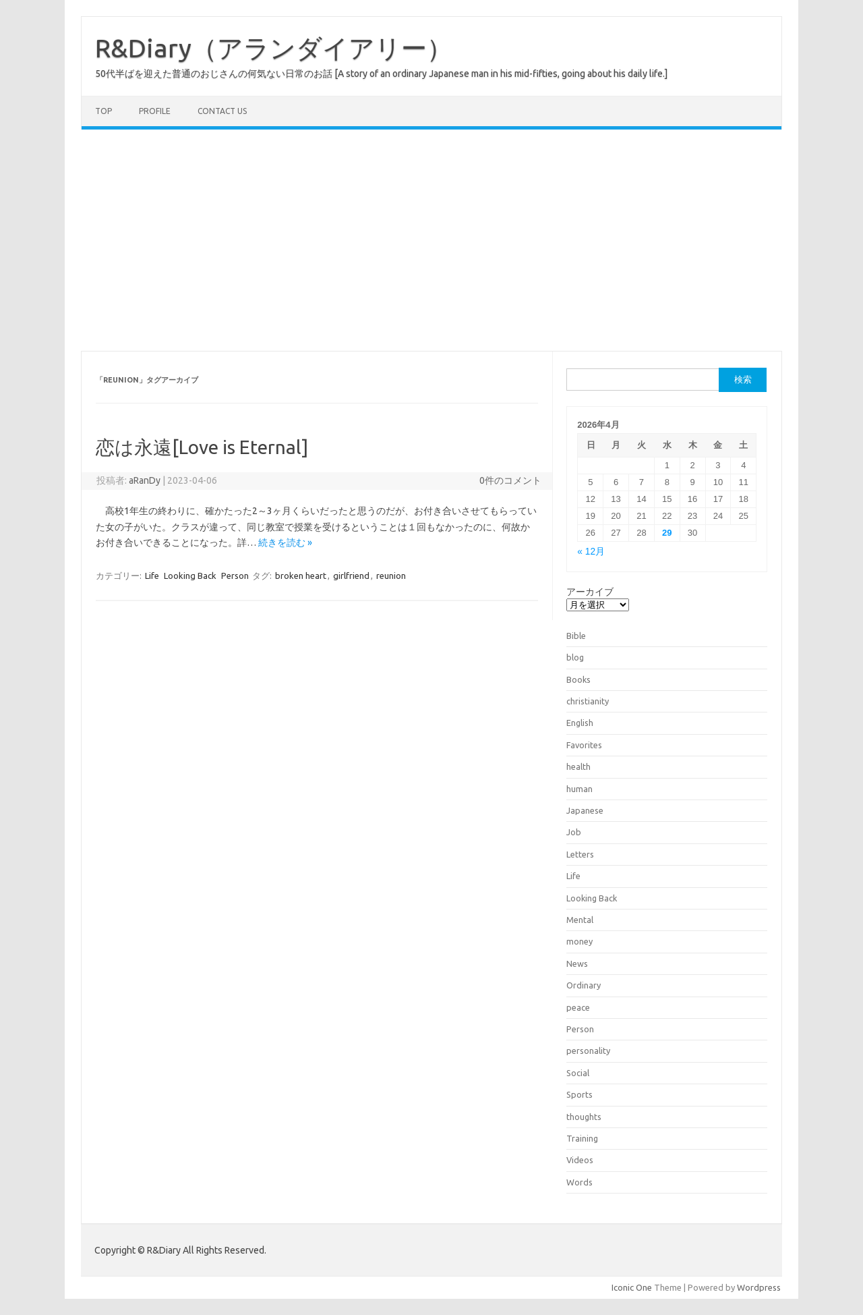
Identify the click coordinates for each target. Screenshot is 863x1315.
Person (235, 575)
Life (152, 575)
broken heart (300, 575)
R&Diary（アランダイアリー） (273, 48)
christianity (587, 701)
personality (588, 1050)
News (577, 963)
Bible (576, 635)
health (578, 766)
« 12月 (591, 552)
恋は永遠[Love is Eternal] (202, 447)
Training (582, 1138)
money (579, 941)
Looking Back (190, 575)
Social (577, 1073)
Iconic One (632, 1287)
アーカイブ (590, 591)
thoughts (583, 1116)
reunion (391, 575)
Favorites (584, 745)
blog (575, 657)
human (579, 788)
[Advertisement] (431, 240)
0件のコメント (510, 480)
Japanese (584, 810)
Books (578, 679)
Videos (579, 1160)
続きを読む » (285, 542)
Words (579, 1182)
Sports (579, 1094)
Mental (579, 919)
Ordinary (583, 985)
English (579, 722)
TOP (103, 111)
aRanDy (144, 480)
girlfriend (351, 575)
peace (578, 1007)
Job (573, 832)
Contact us (222, 111)
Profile (155, 111)
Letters (580, 854)
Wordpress (759, 1287)
